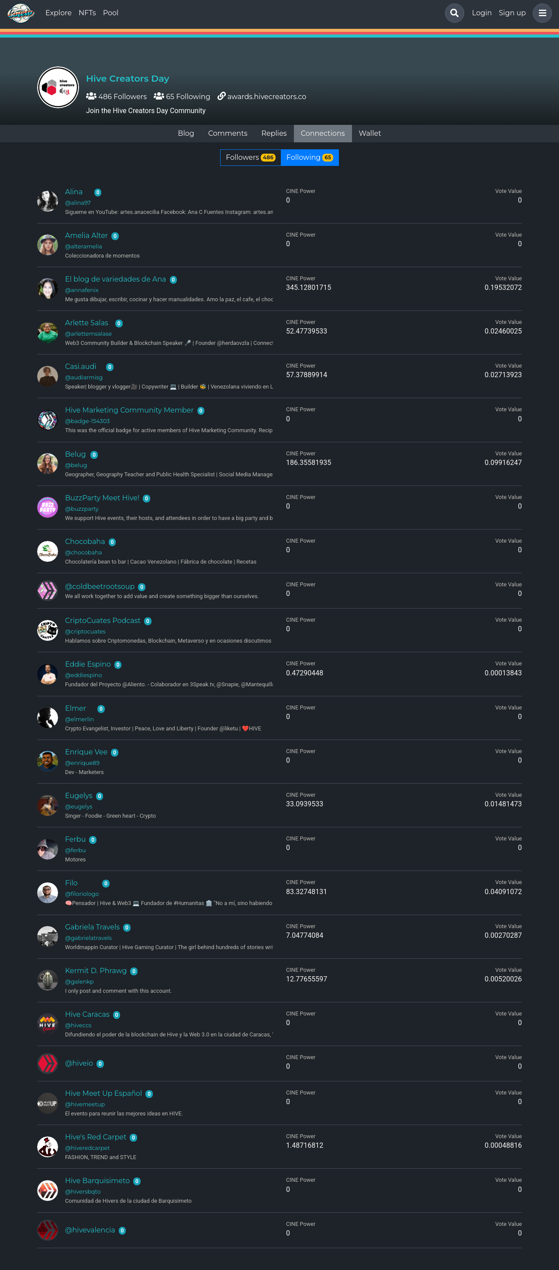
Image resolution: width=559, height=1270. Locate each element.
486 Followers (116, 97)
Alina (74, 192)
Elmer (75, 708)
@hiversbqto (82, 1191)
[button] (540, 13)
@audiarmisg (84, 377)
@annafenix (82, 290)
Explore (58, 13)
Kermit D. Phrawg (96, 971)
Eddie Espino (88, 664)
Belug (75, 454)
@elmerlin (79, 719)
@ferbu (75, 850)
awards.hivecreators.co (267, 97)
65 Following (182, 97)
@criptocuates (85, 631)
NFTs (87, 13)
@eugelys (79, 806)
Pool (111, 13)
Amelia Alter (86, 235)
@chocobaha (83, 552)
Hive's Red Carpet (95, 1137)
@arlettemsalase (88, 333)
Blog (186, 133)
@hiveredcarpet (87, 1148)
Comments (228, 133)
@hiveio (79, 1063)
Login (482, 13)
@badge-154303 (87, 421)
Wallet (370, 133)
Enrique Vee (86, 752)
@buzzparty (82, 509)
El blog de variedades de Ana (115, 279)
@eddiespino (83, 675)
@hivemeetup (85, 1104)
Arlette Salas (86, 323)
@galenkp (79, 981)
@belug (76, 465)
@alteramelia (83, 246)
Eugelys (79, 796)
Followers (251, 157)
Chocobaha (85, 541)
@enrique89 (82, 763)
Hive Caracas (87, 1014)
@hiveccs (78, 1025)
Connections (323, 133)
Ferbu (75, 839)
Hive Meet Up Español (103, 1093)
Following (309, 157)
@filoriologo (82, 894)
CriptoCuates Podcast (103, 620)
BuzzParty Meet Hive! (102, 498)
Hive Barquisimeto (97, 1181)
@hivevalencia (90, 1230)
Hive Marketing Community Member (129, 410)
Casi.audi (81, 366)
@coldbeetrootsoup (100, 586)
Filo (71, 883)
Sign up (512, 13)
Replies (273, 133)
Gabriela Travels (92, 927)
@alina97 (78, 203)
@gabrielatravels (88, 938)
